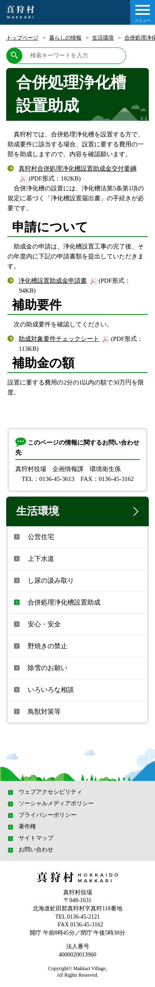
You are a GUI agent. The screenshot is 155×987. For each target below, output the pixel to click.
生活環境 (103, 38)
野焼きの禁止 (39, 645)
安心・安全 (36, 623)
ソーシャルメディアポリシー (50, 803)
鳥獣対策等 (36, 711)
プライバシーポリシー (41, 815)
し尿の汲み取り (43, 580)
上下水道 (33, 558)
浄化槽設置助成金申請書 (53, 280)
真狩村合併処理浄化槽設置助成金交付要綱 (77, 168)
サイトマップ (29, 838)
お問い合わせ (29, 850)
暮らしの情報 (65, 38)
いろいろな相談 (43, 689)
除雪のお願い (39, 667)
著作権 (21, 827)
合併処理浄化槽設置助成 (56, 602)
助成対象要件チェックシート (59, 338)
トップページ (22, 38)
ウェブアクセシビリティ (44, 792)
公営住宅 (33, 536)
